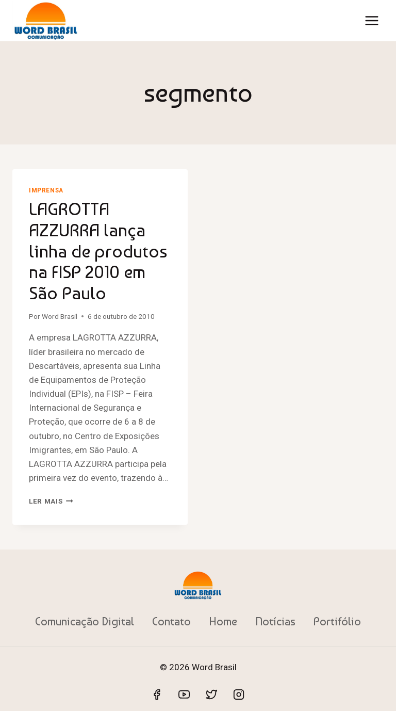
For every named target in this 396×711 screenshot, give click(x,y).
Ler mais (51, 501)
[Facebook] (156, 694)
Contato (171, 621)
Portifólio (337, 621)
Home (223, 621)
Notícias (275, 621)
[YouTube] (184, 694)
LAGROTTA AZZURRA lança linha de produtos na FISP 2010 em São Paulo (98, 251)
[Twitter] (211, 694)
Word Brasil (59, 316)
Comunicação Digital (84, 621)
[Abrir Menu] (371, 20)
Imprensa (46, 190)
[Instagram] (238, 694)
